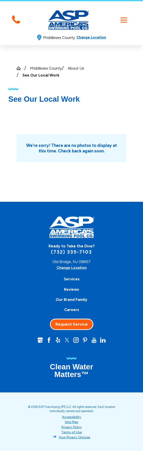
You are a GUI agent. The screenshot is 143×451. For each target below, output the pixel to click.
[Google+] (39, 340)
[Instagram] (76, 340)
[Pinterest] (85, 340)
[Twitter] (67, 340)
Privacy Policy (71, 427)
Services (71, 279)
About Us (76, 68)
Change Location (91, 37)
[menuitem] (71, 279)
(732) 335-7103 (71, 252)
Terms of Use (71, 432)
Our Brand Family (71, 299)
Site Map (71, 422)
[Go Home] (20, 68)
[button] (124, 20)
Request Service (71, 324)
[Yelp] (58, 340)
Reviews (71, 289)
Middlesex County (46, 68)
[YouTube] (94, 340)
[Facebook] (48, 340)
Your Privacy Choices (74, 437)
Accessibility (71, 417)
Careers (71, 309)
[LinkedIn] (104, 340)
